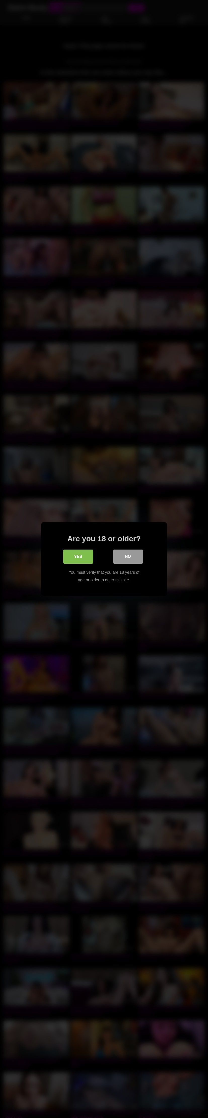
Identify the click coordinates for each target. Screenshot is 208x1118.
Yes (78, 556)
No (128, 556)
